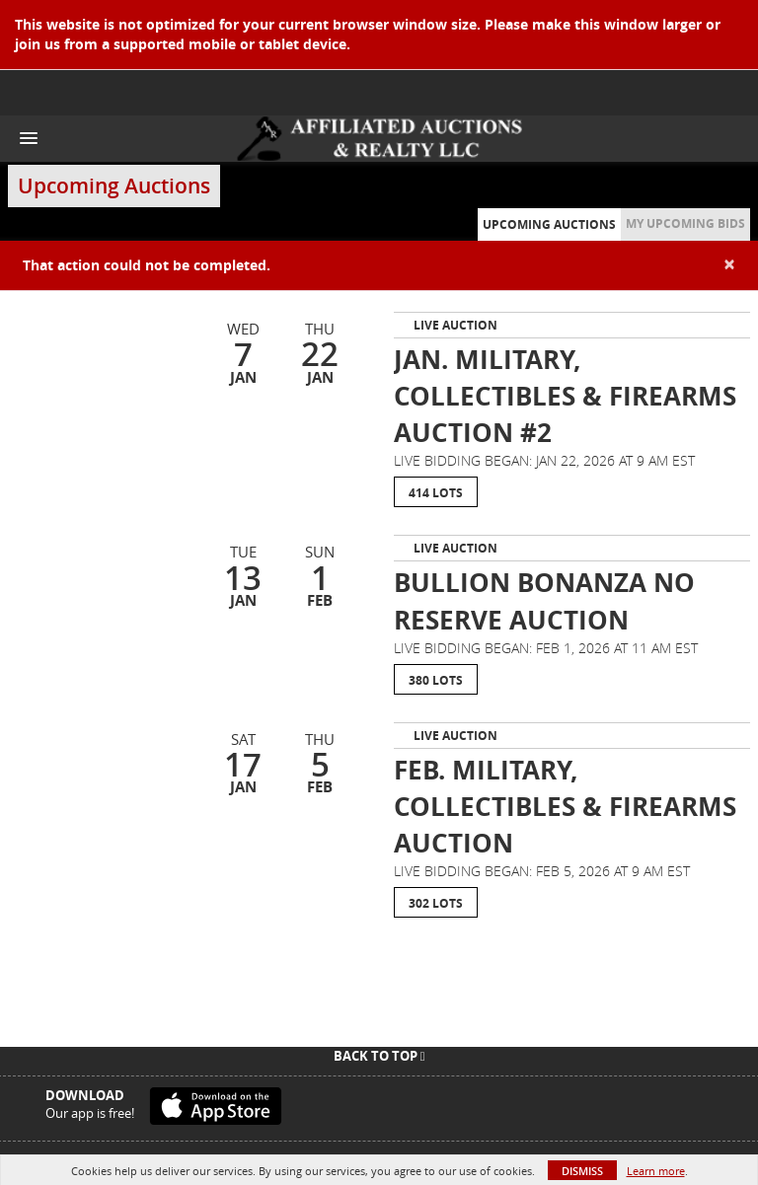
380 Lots (436, 680)
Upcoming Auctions (549, 224)
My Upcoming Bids (685, 223)
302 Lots (436, 903)
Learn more (656, 1170)
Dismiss (582, 1170)
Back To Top (379, 1056)
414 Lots (436, 492)
